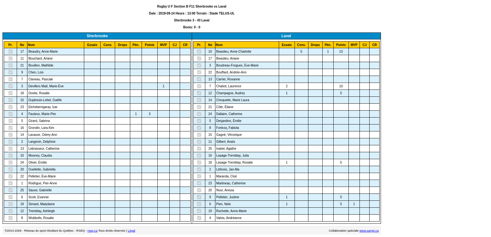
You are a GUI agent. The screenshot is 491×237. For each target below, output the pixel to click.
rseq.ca (92, 230)
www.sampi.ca (369, 230)
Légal (131, 230)
